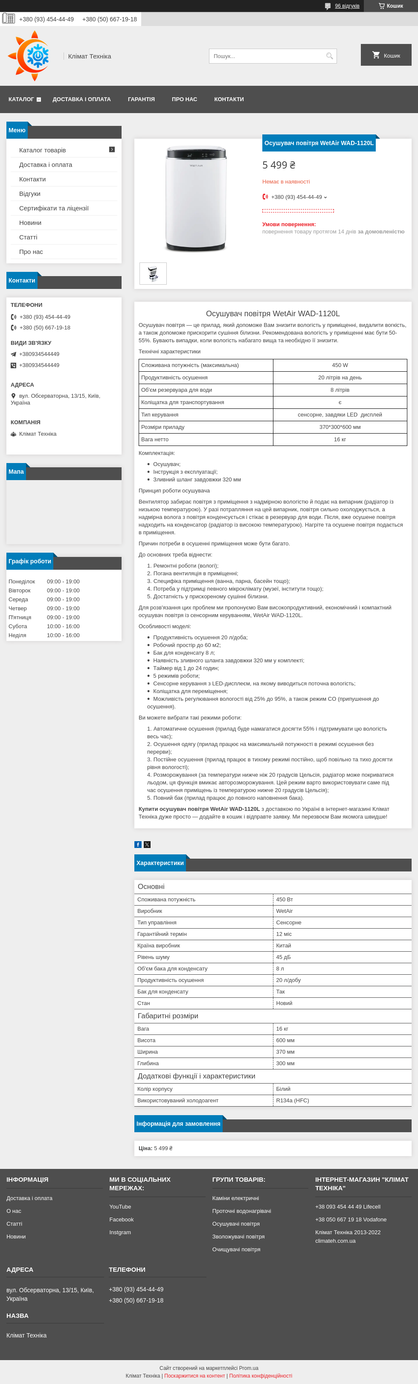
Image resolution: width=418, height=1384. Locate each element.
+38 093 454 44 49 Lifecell (347, 1206)
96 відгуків (347, 6)
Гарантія (141, 99)
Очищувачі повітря (236, 1249)
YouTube (120, 1206)
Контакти (229, 99)
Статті (28, 237)
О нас (13, 1211)
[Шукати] (329, 56)
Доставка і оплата (82, 99)
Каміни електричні (235, 1198)
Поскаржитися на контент (194, 1376)
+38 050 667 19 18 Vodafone (350, 1219)
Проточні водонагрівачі (241, 1211)
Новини (30, 222)
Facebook (121, 1219)
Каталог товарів (42, 150)
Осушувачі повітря (236, 1224)
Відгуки (30, 193)
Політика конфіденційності (261, 1376)
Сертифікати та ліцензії (54, 208)
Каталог (21, 99)
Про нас (184, 99)
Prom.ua (248, 1368)
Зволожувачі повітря (238, 1236)
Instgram (120, 1232)
